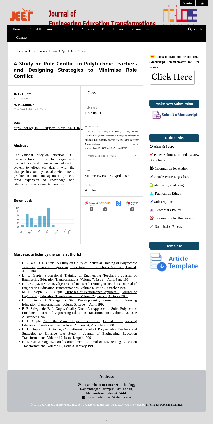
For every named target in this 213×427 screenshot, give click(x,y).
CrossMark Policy (165, 210)
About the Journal (41, 29)
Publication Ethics (165, 193)
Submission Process (166, 226)
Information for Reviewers (171, 218)
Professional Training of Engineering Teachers (81, 275)
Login (202, 3)
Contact (21, 37)
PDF (93, 92)
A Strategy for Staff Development (71, 300)
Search (195, 29)
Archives (87, 29)
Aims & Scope (162, 146)
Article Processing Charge (170, 176)
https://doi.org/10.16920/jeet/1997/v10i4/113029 (48, 128)
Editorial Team (112, 29)
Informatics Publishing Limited (164, 404)
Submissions (140, 29)
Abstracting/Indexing (167, 185)
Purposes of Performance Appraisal (92, 292)
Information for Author (169, 168)
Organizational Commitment (63, 341)
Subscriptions (161, 201)
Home (17, 29)
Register (187, 3)
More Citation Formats (102, 156)
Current (67, 29)
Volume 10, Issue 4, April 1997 (56, 51)
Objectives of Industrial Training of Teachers (88, 283)
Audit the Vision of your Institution (71, 321)
